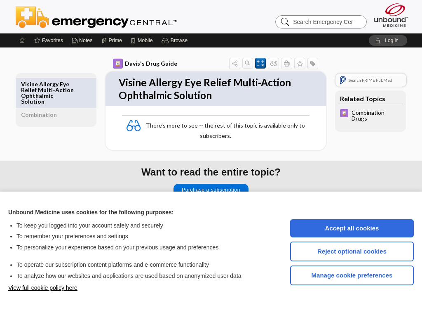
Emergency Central (118, 16)
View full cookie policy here (42, 288)
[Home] (22, 40)
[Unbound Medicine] (391, 15)
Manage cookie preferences (352, 275)
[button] (176, 40)
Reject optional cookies (352, 251)
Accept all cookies (352, 228)
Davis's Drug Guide (135, 64)
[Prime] (111, 40)
